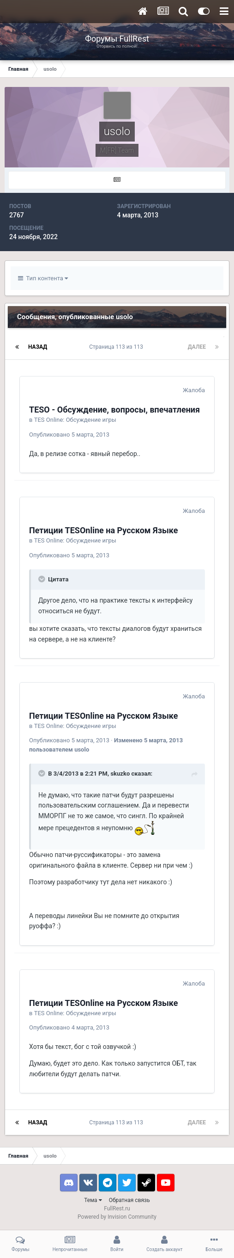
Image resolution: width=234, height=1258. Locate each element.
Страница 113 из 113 (117, 347)
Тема (93, 1200)
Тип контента (43, 278)
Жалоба (194, 390)
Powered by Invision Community (117, 1217)
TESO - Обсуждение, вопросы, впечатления (114, 409)
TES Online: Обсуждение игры (75, 419)
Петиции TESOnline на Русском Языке (103, 530)
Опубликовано (69, 434)
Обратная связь (129, 1200)
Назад (37, 347)
